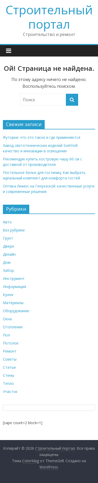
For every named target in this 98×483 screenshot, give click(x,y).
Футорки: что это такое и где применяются (41, 137)
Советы (9, 359)
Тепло (8, 383)
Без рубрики (14, 230)
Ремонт (9, 351)
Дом (6, 262)
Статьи (9, 367)
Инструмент (14, 278)
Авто (7, 221)
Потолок (11, 343)
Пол (6, 335)
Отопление (13, 326)
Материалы (13, 302)
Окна (7, 318)
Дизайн (9, 254)
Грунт (8, 238)
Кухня (8, 294)
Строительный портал (49, 17)
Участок (10, 391)
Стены (8, 375)
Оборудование (16, 310)
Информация (14, 286)
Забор (8, 270)
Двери (8, 246)
